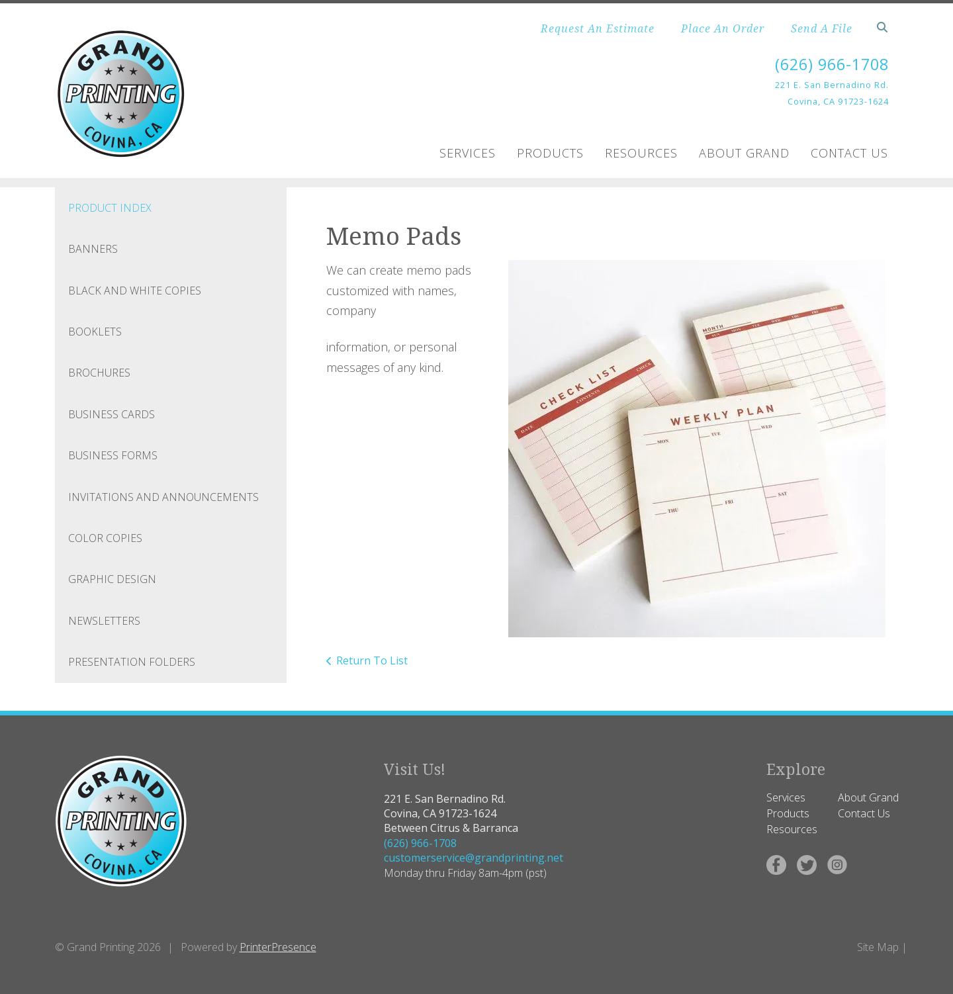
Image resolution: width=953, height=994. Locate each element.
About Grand (744, 152)
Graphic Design (112, 579)
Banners (93, 249)
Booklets (95, 331)
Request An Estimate (598, 28)
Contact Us (849, 152)
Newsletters (104, 620)
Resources (641, 152)
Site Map (878, 947)
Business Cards (111, 414)
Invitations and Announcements (163, 496)
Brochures (99, 372)
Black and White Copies (134, 290)
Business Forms (113, 455)
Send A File (821, 28)
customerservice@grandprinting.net (473, 857)
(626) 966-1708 (828, 64)
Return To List (372, 660)
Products (550, 152)
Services (467, 152)
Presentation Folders (131, 662)
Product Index (110, 208)
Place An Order (722, 28)
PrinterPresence (278, 947)
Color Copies (105, 538)
